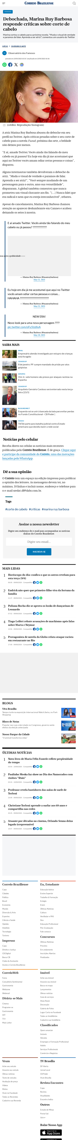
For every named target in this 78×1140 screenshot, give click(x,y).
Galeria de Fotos (47, 1008)
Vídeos (5, 1085)
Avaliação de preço (10, 1081)
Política (5, 897)
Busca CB (6, 957)
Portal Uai (44, 1113)
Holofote (6, 928)
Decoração (44, 1004)
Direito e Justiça (9, 950)
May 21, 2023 (39, 280)
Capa (4, 889)
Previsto (43, 946)
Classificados (49, 1025)
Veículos (43, 1038)
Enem (42, 905)
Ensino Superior (46, 893)
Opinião (5, 924)
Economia (6, 905)
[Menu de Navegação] (4, 3)
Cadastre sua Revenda (11, 1100)
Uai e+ (43, 1117)
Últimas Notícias (47, 909)
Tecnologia (6, 931)
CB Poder (44, 1074)
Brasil (4, 901)
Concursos (47, 936)
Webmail (6, 993)
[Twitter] (16, 66)
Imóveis (43, 1034)
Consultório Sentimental (12, 982)
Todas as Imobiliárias (48, 1016)
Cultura (43, 912)
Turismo (5, 935)
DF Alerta (44, 1066)
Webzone (6, 989)
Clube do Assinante (10, 961)
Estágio (43, 901)
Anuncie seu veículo (10, 1070)
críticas (35, 509)
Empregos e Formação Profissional (54, 1042)
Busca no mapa (46, 985)
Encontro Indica (46, 1099)
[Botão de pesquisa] (74, 3)
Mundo (5, 909)
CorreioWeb (10, 972)
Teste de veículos (9, 1078)
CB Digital (6, 953)
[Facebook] (10, 66)
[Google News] (22, 66)
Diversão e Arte (18, 46)
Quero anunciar (46, 1030)
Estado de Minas (47, 1110)
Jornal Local (45, 1070)
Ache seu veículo (9, 1066)
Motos (5, 1089)
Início (5, 46)
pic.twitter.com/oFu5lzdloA (24, 327)
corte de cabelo (17, 509)
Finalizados (44, 957)
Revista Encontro (51, 1082)
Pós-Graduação (46, 928)
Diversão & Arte (9, 912)
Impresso (8, 940)
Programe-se (7, 1007)
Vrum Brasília (45, 1078)
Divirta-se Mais (12, 998)
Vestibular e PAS (47, 916)
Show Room (45, 1001)
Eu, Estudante (49, 884)
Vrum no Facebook (10, 1093)
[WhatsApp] (4, 66)
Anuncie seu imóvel (48, 982)
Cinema (5, 1003)
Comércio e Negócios (49, 1053)
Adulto (43, 1045)
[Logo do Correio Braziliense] (39, 3)
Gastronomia (7, 985)
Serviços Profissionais (49, 1049)
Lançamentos (45, 989)
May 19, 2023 (39, 335)
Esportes (6, 916)
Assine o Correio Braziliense (13, 965)
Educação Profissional (49, 924)
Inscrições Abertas (48, 953)
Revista (43, 1092)
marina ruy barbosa (56, 509)
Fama (4, 978)
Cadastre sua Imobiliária (50, 1020)
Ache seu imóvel (47, 978)
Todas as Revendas (10, 1097)
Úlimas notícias (46, 993)
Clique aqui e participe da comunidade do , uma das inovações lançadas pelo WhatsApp (39, 454)
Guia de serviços (47, 997)
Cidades (5, 893)
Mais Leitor (7, 1023)
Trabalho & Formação (49, 897)
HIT (3, 1015)
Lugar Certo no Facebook (50, 1012)
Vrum (6, 1061)
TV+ (4, 1019)
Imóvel (45, 972)
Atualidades (45, 1096)
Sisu (42, 920)
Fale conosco (45, 931)
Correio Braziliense (15, 884)
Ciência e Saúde (8, 920)
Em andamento (46, 950)
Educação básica (47, 889)
